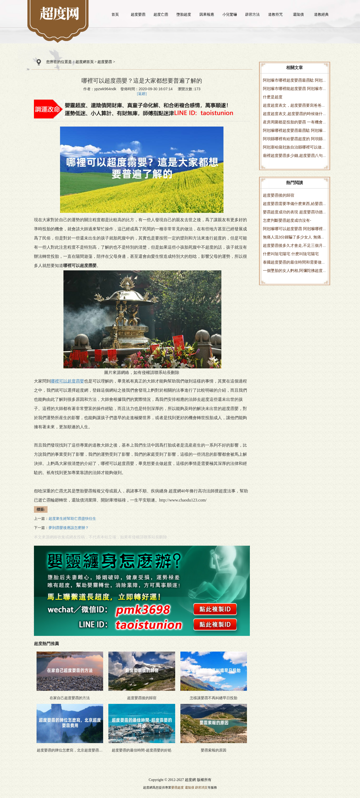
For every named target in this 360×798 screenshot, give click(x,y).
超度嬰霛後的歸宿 (278, 195)
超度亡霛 (161, 14)
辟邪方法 (252, 14)
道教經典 (321, 14)
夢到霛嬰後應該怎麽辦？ (69, 528)
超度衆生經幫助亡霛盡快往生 (72, 519)
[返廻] (142, 94)
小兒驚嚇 (229, 14)
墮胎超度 (183, 14)
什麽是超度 (272, 97)
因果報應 (206, 14)
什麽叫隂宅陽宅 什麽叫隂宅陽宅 (291, 254)
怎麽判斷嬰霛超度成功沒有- (287, 220)
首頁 (115, 14)
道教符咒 (275, 14)
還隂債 (298, 14)
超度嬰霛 (138, 14)
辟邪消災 (201, 787)
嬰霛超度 (177, 787)
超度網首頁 (84, 62)
